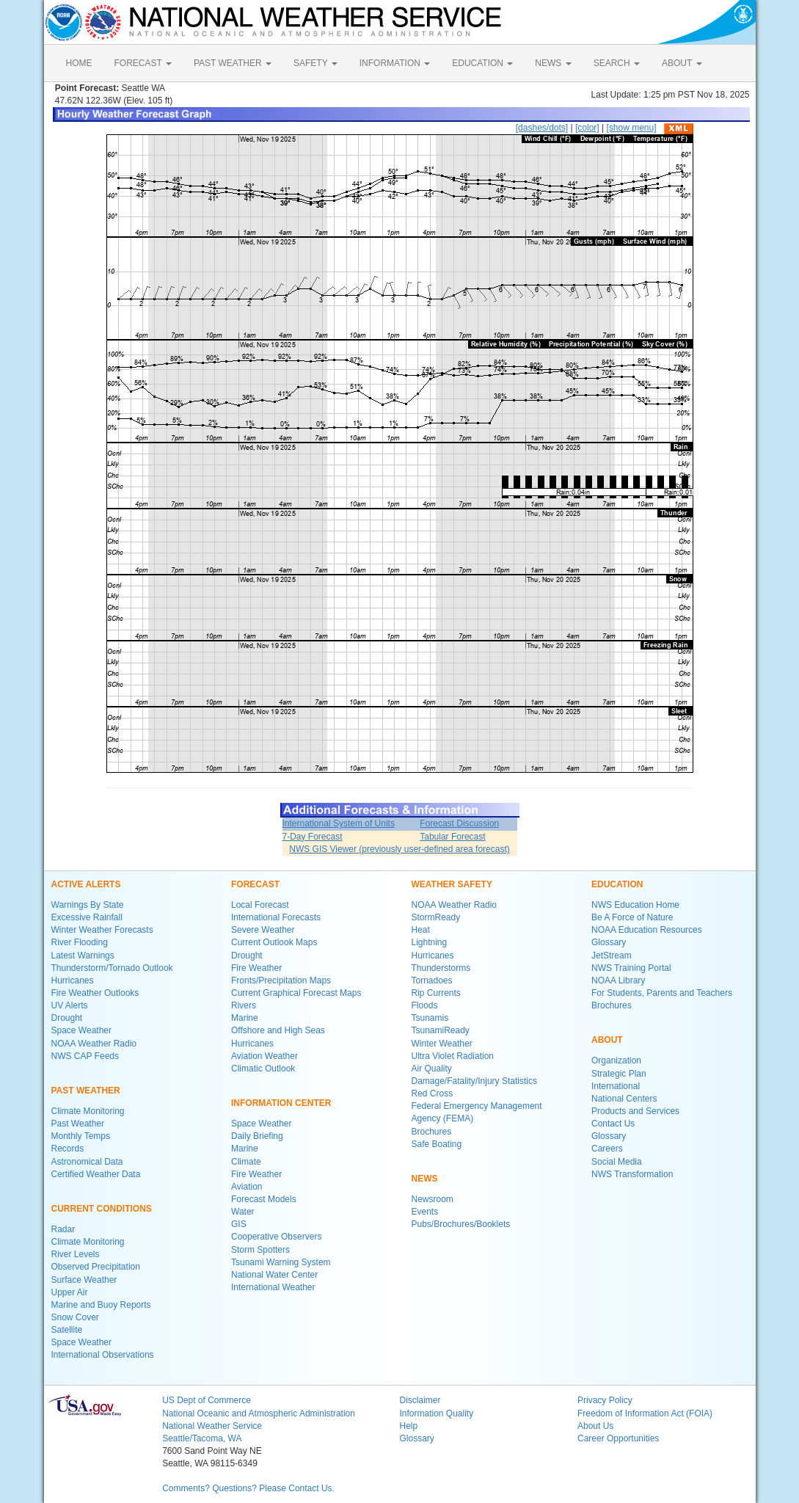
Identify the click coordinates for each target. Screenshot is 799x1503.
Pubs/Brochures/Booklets (461, 1224)
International (615, 1086)
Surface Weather (84, 1280)
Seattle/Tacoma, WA (201, 1438)
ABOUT (681, 63)
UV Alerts (69, 1005)
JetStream (611, 955)
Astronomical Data (87, 1162)
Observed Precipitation (95, 1267)
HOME (79, 63)
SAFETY (315, 63)
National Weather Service (212, 1426)
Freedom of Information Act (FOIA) (644, 1413)
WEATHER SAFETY (452, 884)
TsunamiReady (441, 1030)
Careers (607, 1148)
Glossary (608, 942)
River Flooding (79, 942)
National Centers (624, 1098)
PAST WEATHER (232, 63)
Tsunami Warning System (281, 1262)
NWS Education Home (635, 905)
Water (243, 1212)
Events (425, 1212)
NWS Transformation (632, 1174)
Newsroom (432, 1199)
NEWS (553, 63)
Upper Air (69, 1292)
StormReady (436, 917)
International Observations (102, 1355)
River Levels (75, 1254)
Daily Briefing (257, 1136)
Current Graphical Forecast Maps (296, 993)
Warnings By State (87, 905)
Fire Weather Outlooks (95, 993)
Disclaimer (419, 1400)
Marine (244, 1018)
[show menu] (631, 128)
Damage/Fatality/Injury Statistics (474, 1081)
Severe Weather (263, 930)
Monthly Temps (80, 1136)
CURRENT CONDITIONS (101, 1209)
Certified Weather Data (96, 1174)
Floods (425, 1005)
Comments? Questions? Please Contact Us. (248, 1488)
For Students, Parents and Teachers (661, 993)
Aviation (246, 1187)
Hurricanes (72, 980)
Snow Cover (75, 1317)
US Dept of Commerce (206, 1400)
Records (67, 1148)
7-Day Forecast (312, 836)
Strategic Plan (618, 1074)
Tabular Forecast (452, 836)
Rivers (243, 1005)
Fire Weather (256, 968)
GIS (239, 1224)
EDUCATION (482, 63)
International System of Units (338, 823)
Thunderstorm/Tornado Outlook (112, 968)
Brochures (432, 1132)
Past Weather (77, 1123)
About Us (595, 1426)
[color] (587, 128)
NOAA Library (618, 980)
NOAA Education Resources (646, 930)
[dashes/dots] (542, 128)
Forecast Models (263, 1199)
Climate (246, 1162)
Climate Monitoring (88, 1111)
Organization (616, 1060)
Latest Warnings (82, 955)
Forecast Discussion (459, 823)
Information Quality (436, 1413)
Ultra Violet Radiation (453, 1056)
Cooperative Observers (276, 1236)
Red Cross (432, 1093)
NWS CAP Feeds (85, 1056)
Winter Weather (442, 1043)
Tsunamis (430, 1018)
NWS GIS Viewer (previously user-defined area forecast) (399, 849)
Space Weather (81, 1030)
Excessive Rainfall (87, 917)
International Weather (273, 1287)
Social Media (616, 1162)
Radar (63, 1229)
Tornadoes (432, 980)
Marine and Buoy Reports (101, 1305)
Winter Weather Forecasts (102, 930)
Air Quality (432, 1068)
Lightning (430, 942)
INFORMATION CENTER (281, 1103)
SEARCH (617, 63)
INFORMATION (395, 63)
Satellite (67, 1330)
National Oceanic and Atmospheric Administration (258, 1413)
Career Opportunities (618, 1438)
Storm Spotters (260, 1250)
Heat (421, 930)
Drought (67, 1018)
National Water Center (274, 1275)
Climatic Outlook (263, 1068)
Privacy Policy (604, 1400)
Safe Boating (437, 1144)
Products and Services (635, 1111)
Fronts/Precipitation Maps (281, 980)
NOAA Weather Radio (94, 1043)
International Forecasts (276, 917)
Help (408, 1426)
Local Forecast (260, 905)
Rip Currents (436, 993)
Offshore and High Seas (278, 1030)
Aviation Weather (264, 1056)
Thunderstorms (441, 968)
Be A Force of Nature (632, 917)
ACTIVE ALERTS (86, 884)
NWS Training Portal (631, 968)
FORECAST (143, 63)
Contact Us (613, 1123)
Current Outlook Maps (274, 942)
